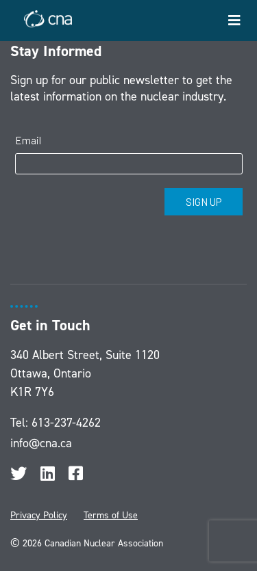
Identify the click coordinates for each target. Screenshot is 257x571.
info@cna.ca (41, 443)
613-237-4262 (66, 422)
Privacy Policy (38, 515)
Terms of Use (111, 515)
